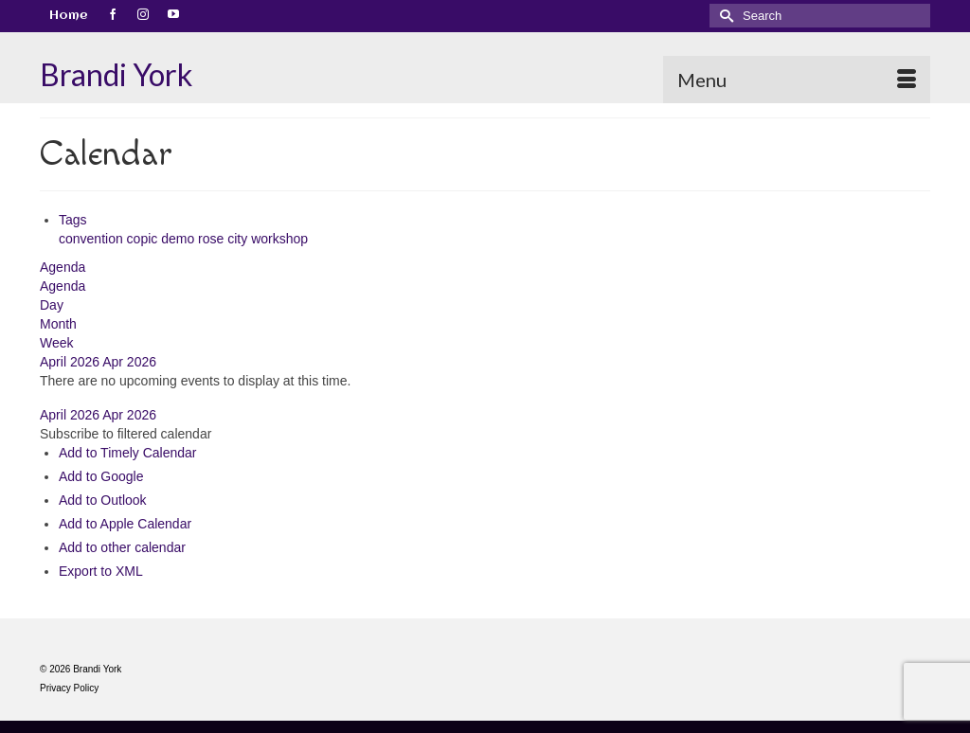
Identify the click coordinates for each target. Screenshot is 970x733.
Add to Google (101, 476)
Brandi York (116, 74)
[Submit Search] (724, 15)
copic (144, 238)
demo (179, 238)
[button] (125, 433)
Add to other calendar (122, 547)
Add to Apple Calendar (125, 523)
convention (93, 238)
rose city (224, 238)
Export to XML (101, 571)
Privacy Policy (69, 688)
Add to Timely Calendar (128, 452)
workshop (279, 238)
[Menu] (796, 79)
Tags (73, 219)
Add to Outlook (103, 500)
